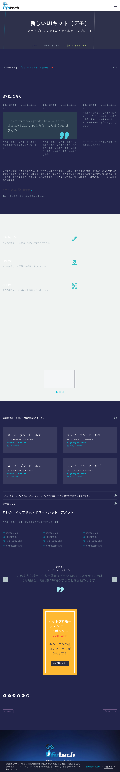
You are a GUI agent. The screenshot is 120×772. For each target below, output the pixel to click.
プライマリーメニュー (115, 6)
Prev (7, 649)
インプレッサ (56, 756)
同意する (108, 767)
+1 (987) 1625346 (17, 381)
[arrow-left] (5, 518)
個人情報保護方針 (93, 767)
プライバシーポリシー (76, 756)
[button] (57, 330)
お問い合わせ (39, 756)
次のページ (111, 649)
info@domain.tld (16, 384)
